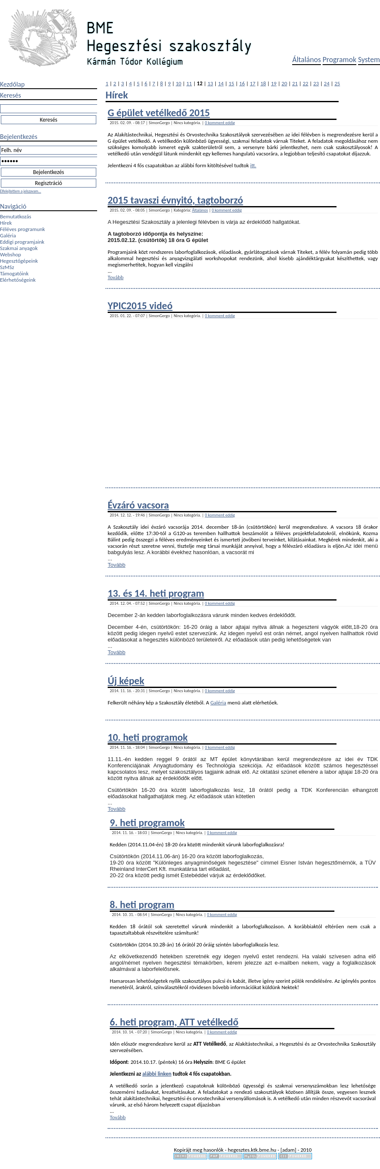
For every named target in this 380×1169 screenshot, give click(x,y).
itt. (253, 165)
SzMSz (7, 267)
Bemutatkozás (15, 216)
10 (178, 83)
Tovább (116, 277)
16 (242, 83)
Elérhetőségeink (17, 280)
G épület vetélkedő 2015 (159, 112)
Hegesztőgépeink (19, 261)
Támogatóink (14, 273)
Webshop (10, 254)
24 (326, 83)
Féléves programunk (22, 229)
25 (337, 83)
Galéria (8, 235)
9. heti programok (147, 822)
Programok (339, 59)
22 (305, 83)
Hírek (6, 223)
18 (263, 83)
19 (274, 83)
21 (295, 83)
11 (189, 83)
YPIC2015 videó (140, 305)
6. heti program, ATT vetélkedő (174, 1022)
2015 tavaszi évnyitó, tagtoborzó (175, 200)
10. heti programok (148, 737)
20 (284, 83)
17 (252, 83)
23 (316, 83)
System (369, 59)
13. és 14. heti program (156, 593)
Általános (306, 59)
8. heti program (142, 904)
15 (231, 83)
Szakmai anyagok (19, 248)
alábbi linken (156, 1074)
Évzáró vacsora (138, 505)
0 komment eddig (220, 122)
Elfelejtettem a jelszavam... (20, 191)
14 (220, 83)
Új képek (126, 680)
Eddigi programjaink (22, 242)
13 (210, 83)
